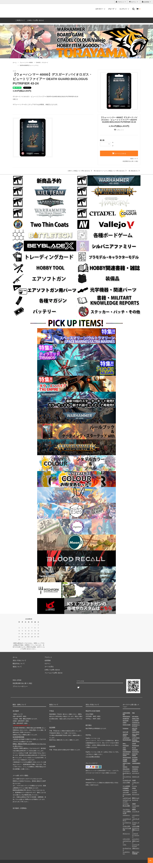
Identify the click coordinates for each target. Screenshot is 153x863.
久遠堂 (134, 780)
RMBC (124, 749)
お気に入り (119, 130)
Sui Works (134, 757)
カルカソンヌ (135, 776)
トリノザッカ (135, 811)
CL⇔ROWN (135, 720)
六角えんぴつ (135, 848)
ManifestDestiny (127, 739)
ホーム (15, 62)
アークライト (126, 771)
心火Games (126, 790)
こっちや (134, 790)
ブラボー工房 (126, 826)
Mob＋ (124, 743)
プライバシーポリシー (20, 686)
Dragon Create (126, 724)
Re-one (134, 747)
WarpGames (135, 766)
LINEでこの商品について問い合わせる (80, 171)
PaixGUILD (126, 745)
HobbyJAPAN (135, 732)
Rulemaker (135, 749)
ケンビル (134, 786)
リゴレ (124, 844)
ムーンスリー (135, 839)
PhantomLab (135, 745)
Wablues (125, 766)
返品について (134, 158)
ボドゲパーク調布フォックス (135, 830)
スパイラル (126, 803)
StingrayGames (127, 757)
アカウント (121, 2)
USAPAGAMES (136, 763)
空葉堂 (134, 803)
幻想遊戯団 (126, 788)
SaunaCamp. (135, 751)
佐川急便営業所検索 (18, 737)
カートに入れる (119, 153)
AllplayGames (126, 716)
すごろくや (135, 800)
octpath (134, 743)
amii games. (135, 716)
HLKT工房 (125, 732)
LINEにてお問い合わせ (35, 20)
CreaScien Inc (136, 722)
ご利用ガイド (20, 20)
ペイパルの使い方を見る (93, 756)
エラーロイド (135, 773)
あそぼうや (135, 771)
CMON (124, 722)
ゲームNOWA (126, 786)
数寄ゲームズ (135, 798)
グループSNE (126, 782)
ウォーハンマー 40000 (26, 62)
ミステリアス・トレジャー (135, 835)
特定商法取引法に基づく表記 (22, 683)
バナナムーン (126, 815)
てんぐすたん (126, 809)
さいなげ (134, 792)
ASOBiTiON (126, 718)
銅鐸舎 (134, 809)
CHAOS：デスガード (42, 62)
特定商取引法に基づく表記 (130, 161)
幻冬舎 (134, 788)
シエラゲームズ (127, 798)
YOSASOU (135, 769)
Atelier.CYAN (135, 718)
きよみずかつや (127, 780)
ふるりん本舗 (135, 826)
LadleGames (126, 737)
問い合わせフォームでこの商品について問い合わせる (110, 171)
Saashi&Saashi (127, 751)
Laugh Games (136, 737)
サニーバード (135, 794)
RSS (14, 680)
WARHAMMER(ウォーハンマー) (29, 65)
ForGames (125, 728)
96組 (133, 712)
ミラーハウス (126, 839)
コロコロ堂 (126, 792)
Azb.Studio (125, 720)
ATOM (19, 680)
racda (124, 747)
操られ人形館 (126, 805)
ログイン (133, 2)
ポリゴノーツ (126, 833)
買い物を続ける (134, 171)
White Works (126, 769)
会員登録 (146, 2)
